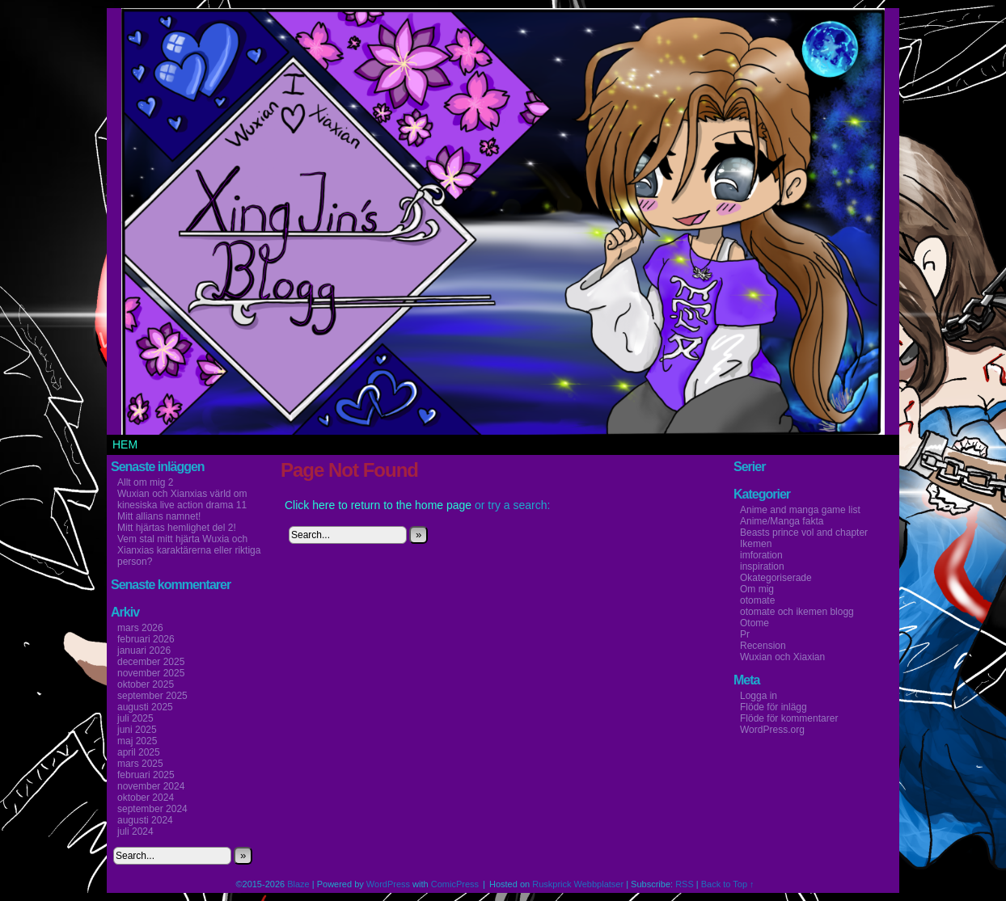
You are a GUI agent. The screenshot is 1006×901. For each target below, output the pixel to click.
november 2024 (150, 786)
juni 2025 (137, 729)
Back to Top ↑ (727, 884)
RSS (684, 884)
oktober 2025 (145, 684)
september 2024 (152, 809)
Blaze (298, 884)
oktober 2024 (145, 797)
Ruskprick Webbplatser (577, 884)
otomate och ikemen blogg (797, 611)
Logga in (758, 695)
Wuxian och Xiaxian (782, 657)
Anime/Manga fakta (781, 521)
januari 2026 (144, 650)
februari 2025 (146, 775)
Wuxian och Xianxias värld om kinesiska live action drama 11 (182, 499)
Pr (745, 634)
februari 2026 (146, 639)
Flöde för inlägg (773, 707)
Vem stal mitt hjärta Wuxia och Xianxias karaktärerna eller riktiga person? (188, 550)
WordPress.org (772, 729)
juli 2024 (135, 831)
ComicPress (455, 884)
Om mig (757, 589)
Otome (754, 623)
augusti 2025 (145, 707)
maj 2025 (137, 741)
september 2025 (152, 695)
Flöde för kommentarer (789, 718)
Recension (763, 645)
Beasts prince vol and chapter (804, 532)
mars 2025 (140, 763)
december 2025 (150, 661)
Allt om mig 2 (145, 482)
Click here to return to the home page (378, 505)
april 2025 (138, 752)
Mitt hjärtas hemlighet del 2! (176, 527)
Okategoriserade (776, 577)
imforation (761, 555)
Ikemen (755, 543)
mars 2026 (140, 628)
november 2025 (150, 673)
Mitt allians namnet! (159, 516)
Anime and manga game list (800, 510)
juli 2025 (135, 718)
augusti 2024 (145, 820)
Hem (124, 444)
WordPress (388, 884)
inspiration (762, 566)
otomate (757, 600)
